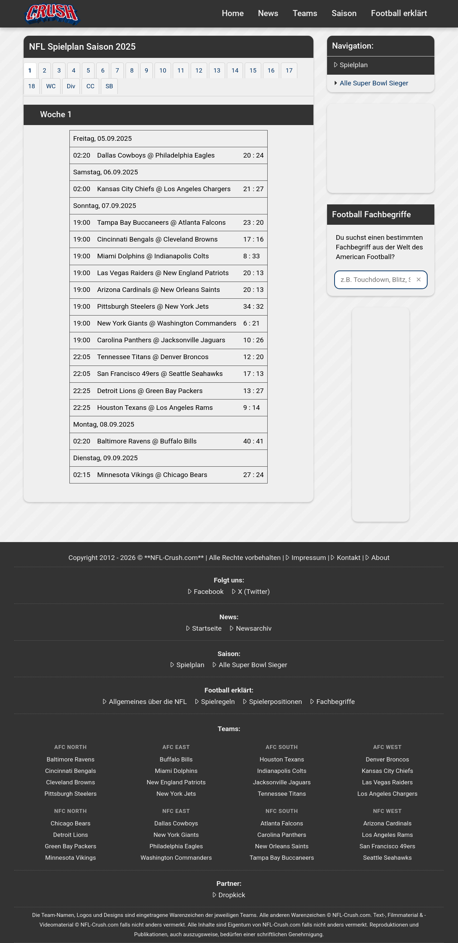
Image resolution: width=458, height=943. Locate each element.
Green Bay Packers (70, 846)
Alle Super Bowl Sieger (374, 83)
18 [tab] (31, 86)
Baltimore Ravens (70, 759)
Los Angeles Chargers (387, 793)
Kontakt (348, 558)
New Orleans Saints (282, 846)
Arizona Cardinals (387, 823)
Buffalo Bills (176, 759)
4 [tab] (73, 70)
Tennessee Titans (282, 793)
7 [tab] (117, 70)
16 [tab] (271, 70)
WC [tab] (51, 86)
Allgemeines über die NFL (148, 702)
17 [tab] (289, 70)
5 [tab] (88, 70)
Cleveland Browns (70, 782)
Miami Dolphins (176, 770)
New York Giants (176, 834)
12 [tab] (198, 70)
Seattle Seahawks (387, 857)
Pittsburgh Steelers (70, 793)
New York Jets (176, 793)
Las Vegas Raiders (387, 782)
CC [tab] (90, 86)
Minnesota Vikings (70, 857)
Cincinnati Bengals (70, 770)
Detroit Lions (70, 834)
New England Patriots (176, 782)
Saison (344, 13)
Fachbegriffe (335, 702)
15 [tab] (252, 70)
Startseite (207, 628)
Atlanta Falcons (281, 823)
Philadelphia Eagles (176, 846)
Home (233, 13)
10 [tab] (162, 70)
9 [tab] (146, 70)
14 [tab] (235, 70)
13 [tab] (217, 70)
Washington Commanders (176, 857)
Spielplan (354, 65)
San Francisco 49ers (387, 846)
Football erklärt (399, 13)
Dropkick (232, 895)
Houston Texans (281, 759)
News (268, 13)
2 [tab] (45, 70)
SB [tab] (109, 86)
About (380, 558)
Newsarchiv (254, 628)
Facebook (209, 591)
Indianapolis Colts (281, 770)
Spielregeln (218, 702)
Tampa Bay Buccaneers (282, 857)
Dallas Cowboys (176, 823)
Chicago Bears (71, 823)
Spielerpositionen (275, 702)
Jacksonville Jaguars (282, 782)
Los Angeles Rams (387, 834)
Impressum (309, 558)
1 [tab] (30, 70)
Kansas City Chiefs (387, 770)
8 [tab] (132, 70)
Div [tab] (71, 86)
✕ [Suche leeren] (419, 280)
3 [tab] (59, 70)
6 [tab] (102, 70)
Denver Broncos (387, 759)
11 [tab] (180, 70)
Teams (305, 13)
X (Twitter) (254, 591)
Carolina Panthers (281, 834)
